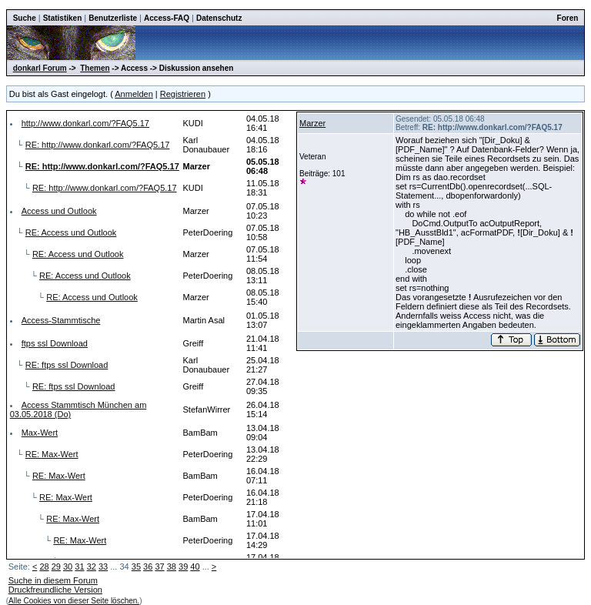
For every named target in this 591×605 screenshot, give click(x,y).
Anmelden (134, 94)
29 (56, 566)
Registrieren (182, 94)
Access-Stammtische (61, 320)
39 (183, 566)
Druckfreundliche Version (55, 589)
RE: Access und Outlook (71, 232)
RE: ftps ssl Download (67, 364)
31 (79, 566)
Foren (568, 18)
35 (136, 566)
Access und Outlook (59, 211)
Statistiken (62, 18)
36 (147, 566)
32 (91, 566)
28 (43, 566)
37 (159, 566)
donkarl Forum (40, 68)
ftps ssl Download (55, 343)
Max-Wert (40, 432)
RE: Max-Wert (51, 454)
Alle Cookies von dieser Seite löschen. (73, 601)
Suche (24, 18)
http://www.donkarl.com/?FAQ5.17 (85, 123)
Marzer (312, 123)
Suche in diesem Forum (53, 580)
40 (194, 566)
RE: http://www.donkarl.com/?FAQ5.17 (97, 144)
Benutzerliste (112, 18)
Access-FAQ (166, 18)
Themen (94, 68)
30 (67, 566)
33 (103, 566)
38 (171, 566)
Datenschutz (219, 18)
